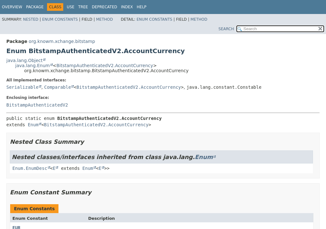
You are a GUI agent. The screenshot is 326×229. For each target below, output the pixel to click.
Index (127, 7)
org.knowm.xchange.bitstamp (62, 41)
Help (141, 7)
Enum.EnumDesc (29, 168)
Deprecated (104, 7)
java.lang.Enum (32, 65)
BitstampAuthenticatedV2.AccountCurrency (104, 65)
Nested (30, 19)
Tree (83, 7)
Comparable (57, 87)
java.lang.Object (24, 60)
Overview (12, 7)
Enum (33, 124)
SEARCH (226, 29)
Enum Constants (60, 19)
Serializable (22, 87)
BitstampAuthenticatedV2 (37, 105)
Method (104, 19)
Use (70, 7)
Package (35, 7)
